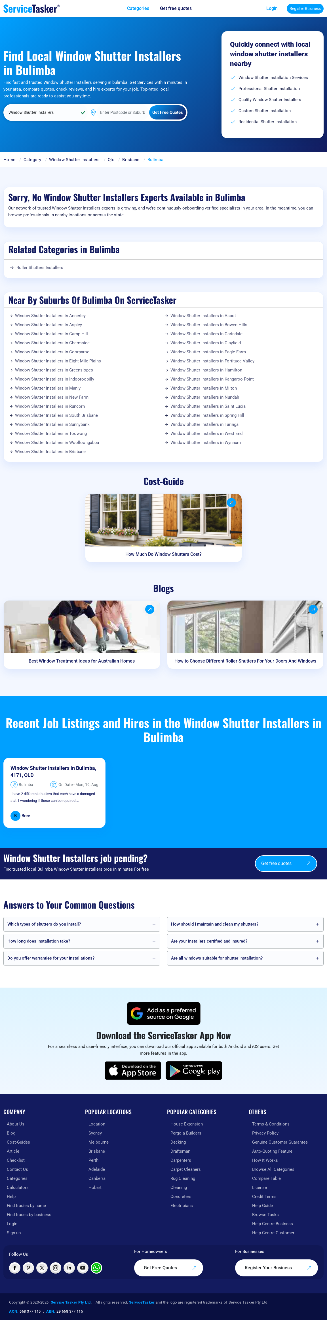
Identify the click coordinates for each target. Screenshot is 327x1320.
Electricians (181, 1205)
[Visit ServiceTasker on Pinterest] (28, 1268)
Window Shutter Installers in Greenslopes (54, 370)
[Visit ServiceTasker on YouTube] (82, 1268)
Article (13, 1151)
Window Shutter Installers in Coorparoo (52, 351)
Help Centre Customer (273, 1232)
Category (32, 159)
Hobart (95, 1187)
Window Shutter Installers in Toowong (51, 433)
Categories (17, 1178)
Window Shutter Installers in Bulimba (52, 768)
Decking (178, 1142)
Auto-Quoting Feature (272, 1151)
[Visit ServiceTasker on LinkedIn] (69, 1268)
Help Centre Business (272, 1223)
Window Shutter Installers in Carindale (206, 333)
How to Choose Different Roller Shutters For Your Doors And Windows (245, 661)
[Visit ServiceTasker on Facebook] (14, 1268)
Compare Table (266, 1178)
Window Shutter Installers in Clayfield (205, 342)
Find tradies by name (26, 1205)
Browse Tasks (265, 1214)
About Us (15, 1124)
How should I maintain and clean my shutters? (214, 924)
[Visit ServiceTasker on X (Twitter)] (42, 1268)
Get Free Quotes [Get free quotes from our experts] (170, 1268)
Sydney (95, 1133)
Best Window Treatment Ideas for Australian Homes (82, 661)
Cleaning (178, 1187)
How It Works (265, 1160)
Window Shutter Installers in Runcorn (50, 406)
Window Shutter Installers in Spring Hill (207, 415)
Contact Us (17, 1169)
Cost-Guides (18, 1142)
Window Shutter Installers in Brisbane (50, 451)
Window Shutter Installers (74, 159)
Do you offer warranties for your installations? (50, 958)
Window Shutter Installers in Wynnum (205, 442)
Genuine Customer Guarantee (280, 1142)
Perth (93, 1160)
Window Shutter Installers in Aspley (48, 324)
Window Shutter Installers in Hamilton (206, 370)
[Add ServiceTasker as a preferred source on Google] (164, 1013)
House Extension (186, 1124)
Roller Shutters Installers (39, 267)
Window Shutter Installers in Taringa (204, 424)
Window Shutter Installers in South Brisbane (56, 415)
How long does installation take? (38, 941)
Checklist (16, 1160)
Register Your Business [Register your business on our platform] (278, 1268)
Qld (111, 159)
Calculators (18, 1187)
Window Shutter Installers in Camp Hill (51, 333)
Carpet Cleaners (185, 1169)
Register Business (305, 8)
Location (96, 1124)
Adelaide (96, 1169)
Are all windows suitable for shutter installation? (217, 958)
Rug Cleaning (182, 1178)
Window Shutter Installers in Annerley (50, 315)
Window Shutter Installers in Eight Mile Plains (58, 361)
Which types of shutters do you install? (44, 924)
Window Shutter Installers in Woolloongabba (57, 442)
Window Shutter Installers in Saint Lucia (208, 406)
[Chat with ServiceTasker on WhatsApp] (96, 1268)
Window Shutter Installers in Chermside (52, 342)
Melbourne (98, 1142)
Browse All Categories (273, 1169)
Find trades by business (29, 1214)
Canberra (97, 1178)
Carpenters (180, 1160)
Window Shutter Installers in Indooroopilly (54, 379)
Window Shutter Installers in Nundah (204, 397)
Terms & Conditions (271, 1124)
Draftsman (180, 1151)
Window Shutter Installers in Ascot (203, 315)
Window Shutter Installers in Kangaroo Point (212, 379)
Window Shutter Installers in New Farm (51, 397)
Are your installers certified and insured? (209, 941)
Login (272, 8)
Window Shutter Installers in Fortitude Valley (212, 361)
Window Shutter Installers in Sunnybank (52, 424)
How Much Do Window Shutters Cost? (163, 554)
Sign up (14, 1232)
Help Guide (262, 1205)
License (259, 1187)
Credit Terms (264, 1196)
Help (11, 1196)
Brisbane (130, 159)
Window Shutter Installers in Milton (203, 388)
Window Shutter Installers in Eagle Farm (208, 351)
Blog (11, 1133)
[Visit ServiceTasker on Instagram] (55, 1268)
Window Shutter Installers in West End (206, 433)
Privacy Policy (265, 1133)
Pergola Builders (185, 1133)
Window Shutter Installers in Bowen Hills (208, 324)
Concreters (180, 1196)
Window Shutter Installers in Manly (48, 388)
